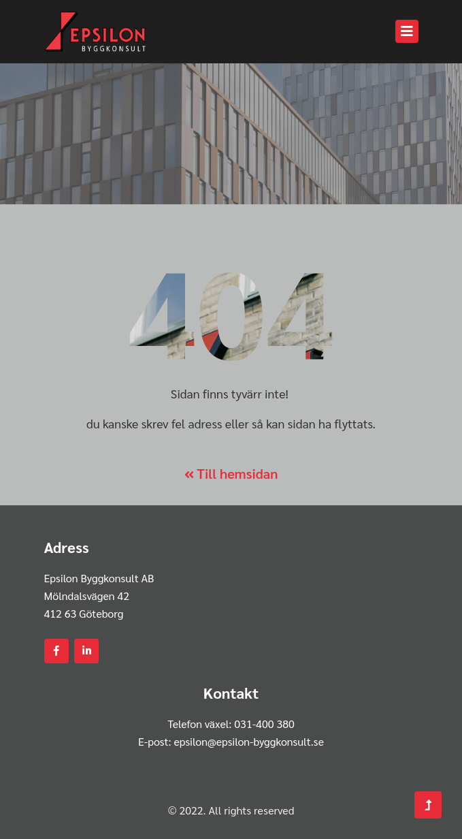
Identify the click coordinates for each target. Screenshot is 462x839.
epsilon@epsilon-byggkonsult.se (249, 741)
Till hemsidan (231, 473)
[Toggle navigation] (406, 31)
